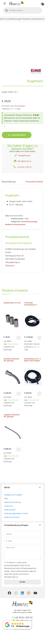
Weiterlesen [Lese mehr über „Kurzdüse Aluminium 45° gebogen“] (18, 394)
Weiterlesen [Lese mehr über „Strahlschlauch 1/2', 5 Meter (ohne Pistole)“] (39, 394)
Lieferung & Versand (11, 517)
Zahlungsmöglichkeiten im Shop (16, 513)
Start (1, 19)
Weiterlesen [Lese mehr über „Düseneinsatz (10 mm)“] (18, 338)
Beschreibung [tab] (8, 182)
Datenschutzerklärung (12, 502)
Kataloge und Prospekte (13, 495)
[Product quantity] (10, 126)
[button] (17, 625)
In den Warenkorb (18, 135)
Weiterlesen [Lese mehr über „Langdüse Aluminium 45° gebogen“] (18, 449)
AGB (6, 498)
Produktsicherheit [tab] (34, 182)
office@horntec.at (24, 161)
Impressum (8, 506)
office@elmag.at (12, 262)
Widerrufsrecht (9, 510)
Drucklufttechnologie (13, 19)
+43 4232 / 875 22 (24, 167)
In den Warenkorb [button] (39, 338)
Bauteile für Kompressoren (33, 19)
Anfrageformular (24, 155)
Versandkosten (19, 106)
